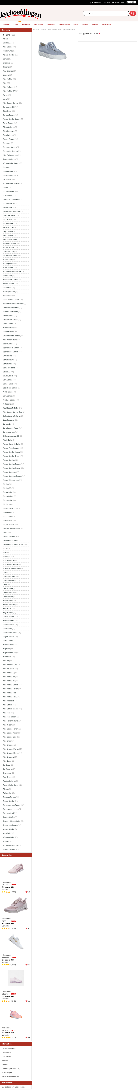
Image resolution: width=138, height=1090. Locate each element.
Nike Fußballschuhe (10, 155)
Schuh (75, 25)
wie (29, 892)
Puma (5, 95)
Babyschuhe (7, 492)
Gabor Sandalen (9, 576)
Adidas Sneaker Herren (11, 468)
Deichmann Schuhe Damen (13, 544)
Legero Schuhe (8, 637)
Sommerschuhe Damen (11, 805)
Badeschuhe (7, 500)
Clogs (5, 532)
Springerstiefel (8, 813)
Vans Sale (6, 833)
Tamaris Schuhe (9, 159)
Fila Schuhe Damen (10, 312)
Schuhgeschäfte (9, 264)
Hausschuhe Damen (10, 280)
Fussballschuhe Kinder (11, 568)
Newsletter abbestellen (10, 1077)
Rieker (5, 789)
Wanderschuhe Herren (11, 336)
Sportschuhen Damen (11, 348)
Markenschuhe (8, 328)
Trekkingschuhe (9, 292)
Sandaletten (7, 296)
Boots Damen (8, 516)
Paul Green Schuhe (54, 29)
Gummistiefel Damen (10, 308)
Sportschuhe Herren (10, 809)
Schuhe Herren (8, 191)
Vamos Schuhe (8, 829)
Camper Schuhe (9, 368)
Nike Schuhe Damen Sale (12, 412)
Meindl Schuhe (8, 645)
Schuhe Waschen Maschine (13, 304)
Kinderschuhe (8, 171)
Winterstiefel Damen (10, 255)
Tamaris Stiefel (8, 817)
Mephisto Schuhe (9, 653)
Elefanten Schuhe (9, 243)
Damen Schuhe (8, 139)
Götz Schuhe (8, 588)
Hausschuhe (7, 207)
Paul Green (7, 777)
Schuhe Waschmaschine (12, 272)
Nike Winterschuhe (10, 340)
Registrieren (119, 2)
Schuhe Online (8, 203)
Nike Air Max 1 (8, 673)
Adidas (15, 25)
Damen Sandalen (9, 536)
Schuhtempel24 (8, 107)
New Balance (106, 25)
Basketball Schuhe (10, 508)
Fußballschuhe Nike (10, 564)
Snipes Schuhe (8, 801)
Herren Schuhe (8, 284)
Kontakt (5, 1061)
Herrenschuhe (8, 316)
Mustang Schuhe (9, 400)
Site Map (5, 1065)
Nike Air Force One (10, 665)
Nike (4, 83)
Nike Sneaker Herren (10, 753)
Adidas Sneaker (9, 460)
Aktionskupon (7, 1073)
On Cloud (6, 765)
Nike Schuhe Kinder (10, 733)
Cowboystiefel (8, 376)
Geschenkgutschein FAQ (11, 1069)
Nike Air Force (8, 87)
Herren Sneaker (9, 605)
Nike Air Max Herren (10, 689)
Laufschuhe (7, 629)
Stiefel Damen (8, 344)
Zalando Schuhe (9, 849)
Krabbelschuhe (8, 621)
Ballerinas (6, 372)
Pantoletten (7, 288)
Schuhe (43, 29)
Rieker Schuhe (8, 127)
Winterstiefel (7, 356)
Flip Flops (6, 556)
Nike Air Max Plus (9, 693)
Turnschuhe (7, 259)
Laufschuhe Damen (10, 633)
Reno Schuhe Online (10, 785)
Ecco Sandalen (8, 420)
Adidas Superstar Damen (12, 476)
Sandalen (6, 143)
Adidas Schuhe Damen (11, 119)
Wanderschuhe (8, 837)
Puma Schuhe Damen (11, 300)
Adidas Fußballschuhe (11, 448)
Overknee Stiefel (9, 215)
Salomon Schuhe (9, 797)
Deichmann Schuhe (10, 540)
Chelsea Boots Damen (11, 528)
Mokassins (7, 404)
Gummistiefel (8, 597)
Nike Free (6, 713)
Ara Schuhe (7, 276)
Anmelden (107, 2)
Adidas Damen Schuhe (11, 444)
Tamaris (95, 25)
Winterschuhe (8, 223)
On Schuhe (7, 179)
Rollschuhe (7, 793)
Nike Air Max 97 (9, 91)
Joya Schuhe (8, 396)
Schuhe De (7, 424)
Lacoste (6, 75)
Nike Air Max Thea (10, 697)
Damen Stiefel (8, 384)
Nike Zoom (7, 761)
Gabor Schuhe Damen (11, 199)
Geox (5, 584)
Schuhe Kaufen (8, 360)
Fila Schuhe (51, 25)
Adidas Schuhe (64, 25)
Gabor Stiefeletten (9, 580)
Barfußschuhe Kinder (11, 428)
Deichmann (26, 25)
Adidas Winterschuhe (11, 480)
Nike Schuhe (38, 25)
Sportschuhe (7, 219)
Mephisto (6, 649)
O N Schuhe (7, 195)
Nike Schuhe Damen (10, 103)
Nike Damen (7, 705)
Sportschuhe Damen (10, 352)
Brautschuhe (7, 520)
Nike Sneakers (8, 757)
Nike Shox (7, 741)
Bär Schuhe (7, 504)
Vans (5, 99)
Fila (4, 552)
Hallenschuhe (8, 601)
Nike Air (6, 661)
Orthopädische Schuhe (11, 416)
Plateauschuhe (8, 332)
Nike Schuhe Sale (9, 737)
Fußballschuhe (8, 560)
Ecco (5, 548)
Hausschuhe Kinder (10, 320)
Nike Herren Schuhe (10, 721)
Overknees (7, 773)
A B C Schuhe (8, 392)
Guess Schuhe (8, 592)
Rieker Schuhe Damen (11, 211)
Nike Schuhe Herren (10, 729)
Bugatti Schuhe (8, 524)
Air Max (6, 484)
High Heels (7, 609)
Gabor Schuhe (8, 251)
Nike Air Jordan (8, 669)
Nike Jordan (7, 725)
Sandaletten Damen (10, 151)
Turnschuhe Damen (10, 825)
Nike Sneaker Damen (11, 749)
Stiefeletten (7, 111)
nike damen (16, 870)
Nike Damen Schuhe (10, 709)
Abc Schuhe (7, 440)
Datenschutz (6, 1053)
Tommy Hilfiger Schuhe (11, 821)
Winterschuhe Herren (11, 183)
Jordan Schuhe (8, 617)
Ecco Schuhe (8, 135)
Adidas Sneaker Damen (12, 464)
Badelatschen (8, 496)
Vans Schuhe (8, 227)
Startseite (6, 25)
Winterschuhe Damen (11, 163)
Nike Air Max (7, 79)
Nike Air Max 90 (9, 677)
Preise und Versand (9, 1049)
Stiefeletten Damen (10, 388)
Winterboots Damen (10, 845)
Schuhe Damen (8, 115)
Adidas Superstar (9, 472)
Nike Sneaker (8, 745)
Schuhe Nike (7, 364)
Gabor (5, 572)
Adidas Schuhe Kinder (11, 456)
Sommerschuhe (9, 432)
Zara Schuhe (8, 380)
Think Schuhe (8, 268)
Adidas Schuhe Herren (11, 452)
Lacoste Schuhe (9, 175)
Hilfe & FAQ (6, 1057)
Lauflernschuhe (8, 625)
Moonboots (7, 657)
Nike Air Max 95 (9, 681)
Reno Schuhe (8, 235)
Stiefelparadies (8, 131)
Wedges (6, 841)
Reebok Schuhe (9, 781)
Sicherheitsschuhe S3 (11, 436)
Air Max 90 (7, 488)
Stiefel (5, 187)
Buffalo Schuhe (8, 247)
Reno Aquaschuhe (10, 239)
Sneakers (85, 25)
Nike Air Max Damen (10, 685)
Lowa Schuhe (8, 641)
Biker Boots (7, 512)
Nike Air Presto (8, 701)
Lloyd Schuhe (8, 231)
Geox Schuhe (8, 324)
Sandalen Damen (9, 147)
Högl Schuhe (8, 613)
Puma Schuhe (8, 123)
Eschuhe (6, 167)
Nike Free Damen (9, 717)
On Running (7, 769)
